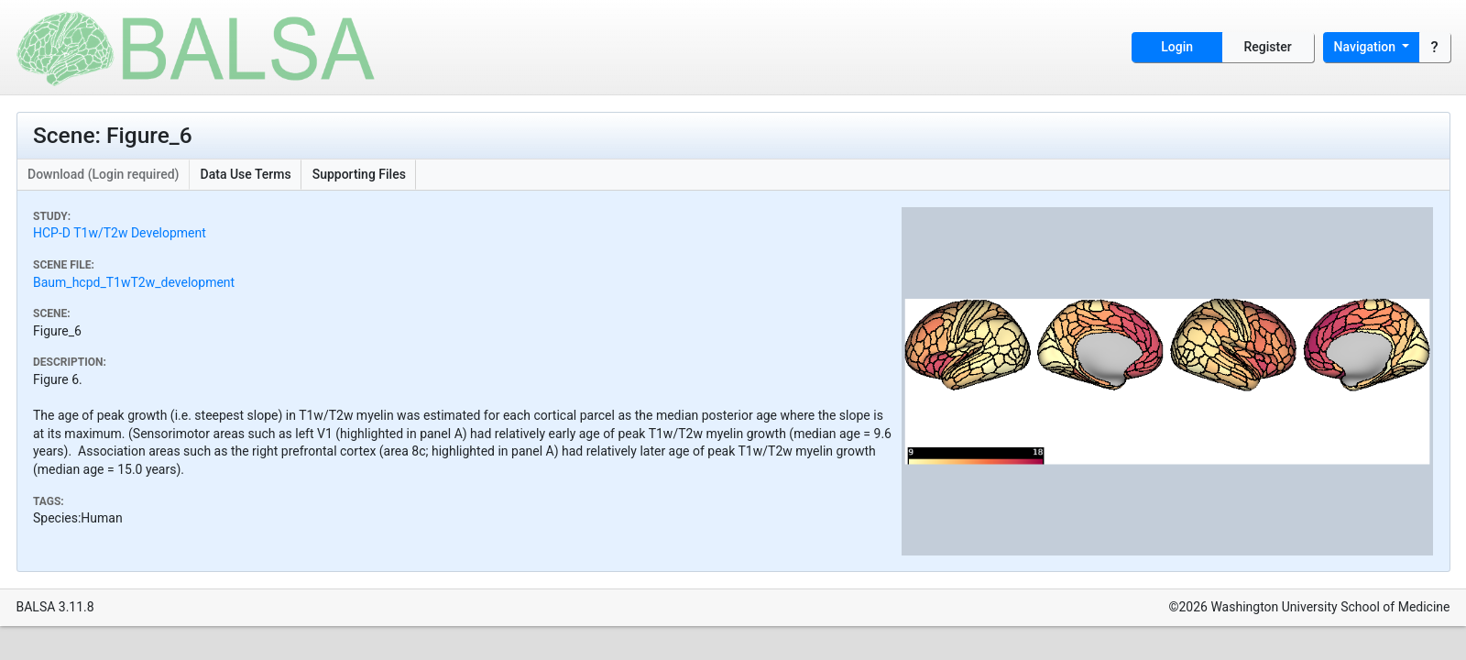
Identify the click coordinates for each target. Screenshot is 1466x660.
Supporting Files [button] (359, 174)
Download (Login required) (103, 174)
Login (1177, 46)
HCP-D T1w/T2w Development (119, 233)
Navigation (1366, 46)
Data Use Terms (246, 174)
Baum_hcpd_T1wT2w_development (134, 282)
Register (1268, 46)
